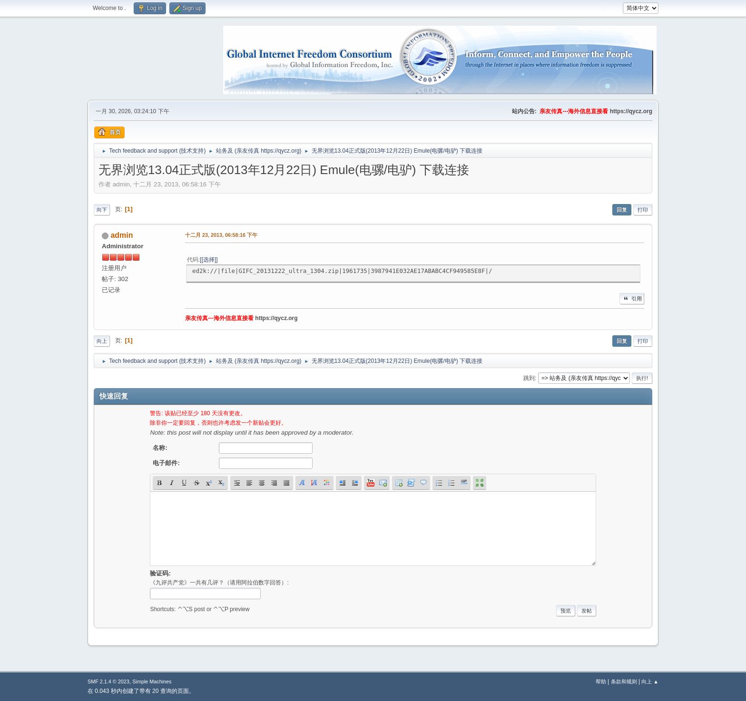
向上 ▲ (649, 681)
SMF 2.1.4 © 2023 (108, 681)
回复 (622, 210)
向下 (102, 210)
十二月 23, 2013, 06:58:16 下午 (221, 235)
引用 (632, 299)
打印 (643, 210)
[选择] (209, 259)
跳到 (529, 378)
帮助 (601, 681)
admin (121, 235)
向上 (102, 341)
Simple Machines (151, 681)
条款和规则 (624, 681)
